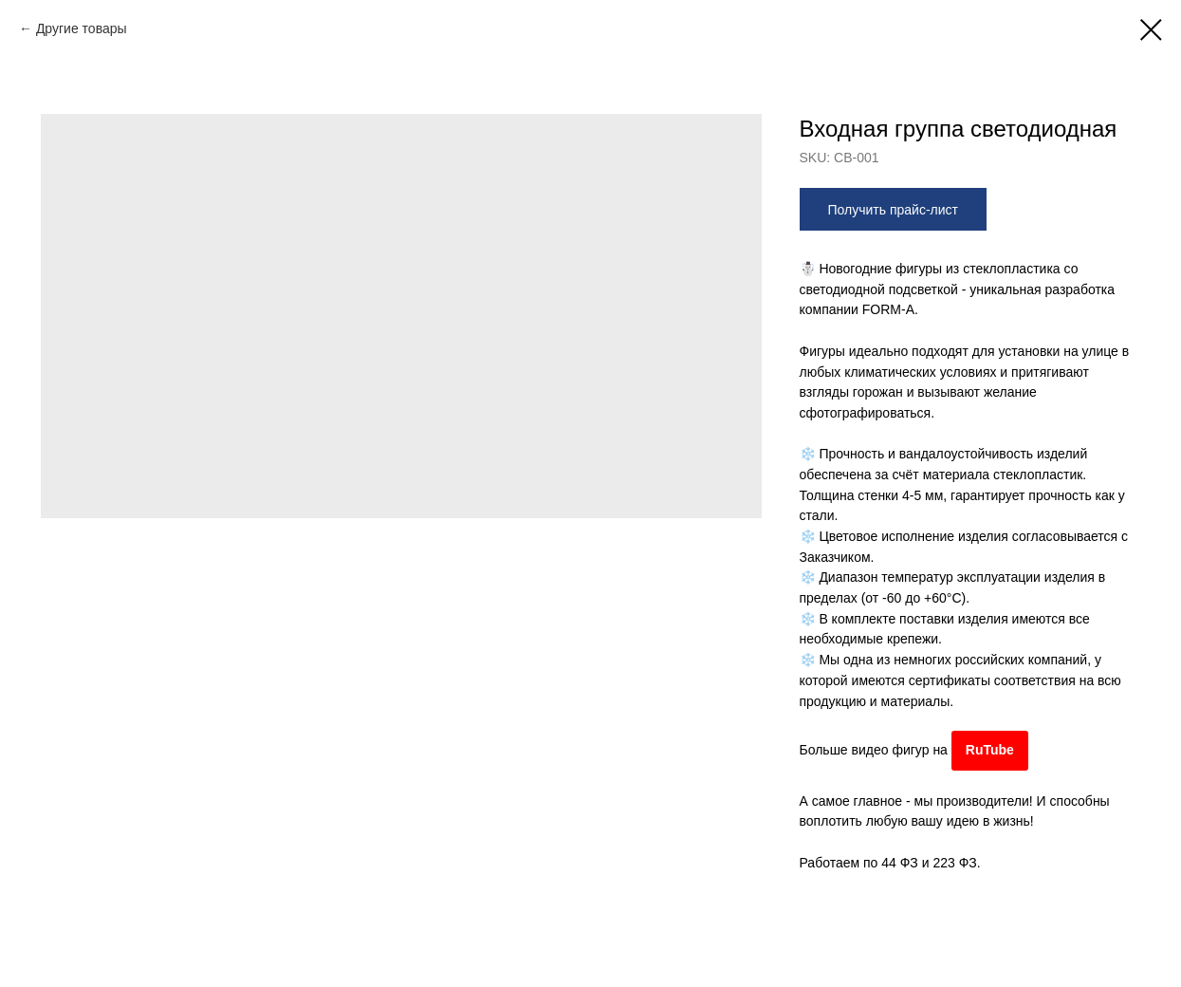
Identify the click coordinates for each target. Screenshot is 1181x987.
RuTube (990, 749)
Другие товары (81, 28)
